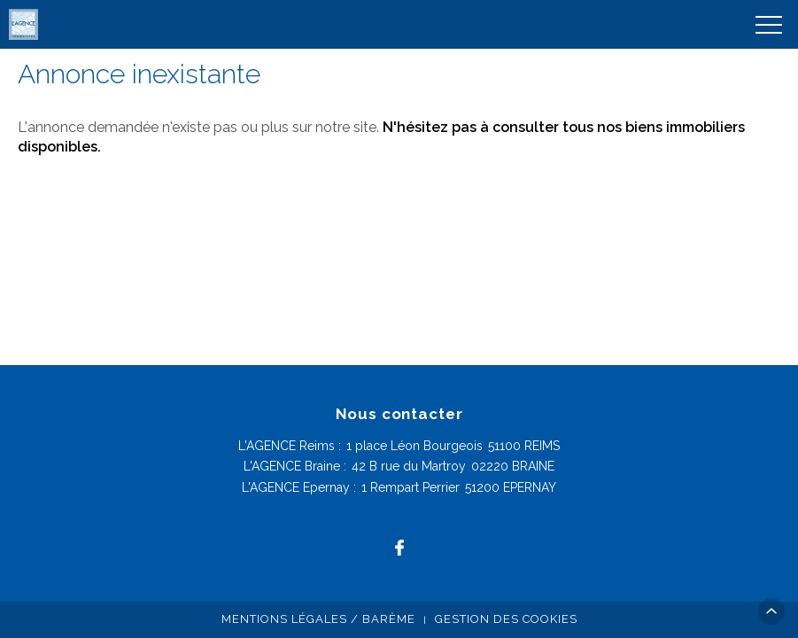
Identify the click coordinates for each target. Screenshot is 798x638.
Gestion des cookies (506, 619)
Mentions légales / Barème (318, 619)
